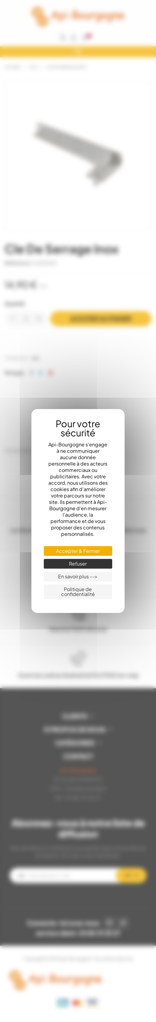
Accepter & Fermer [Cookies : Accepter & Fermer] (78, 551)
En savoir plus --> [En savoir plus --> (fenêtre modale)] (78, 576)
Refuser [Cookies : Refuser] (78, 563)
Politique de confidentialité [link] (78, 591)
